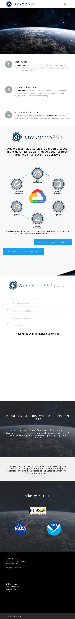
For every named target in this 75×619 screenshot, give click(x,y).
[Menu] (55, 4)
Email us (15, 430)
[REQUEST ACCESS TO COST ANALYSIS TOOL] (23, 251)
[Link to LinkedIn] (64, 4)
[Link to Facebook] (67, 4)
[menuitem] (55, 4)
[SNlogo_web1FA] (31, 4)
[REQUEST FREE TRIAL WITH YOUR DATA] (53, 242)
